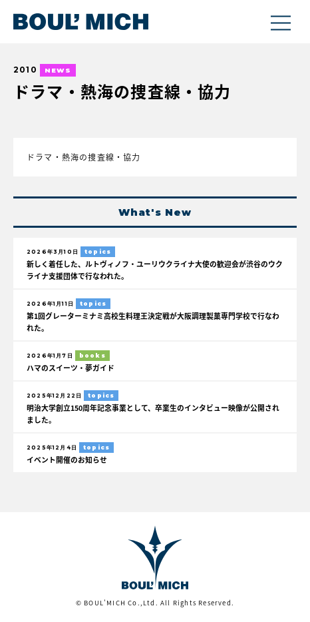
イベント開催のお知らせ (67, 459)
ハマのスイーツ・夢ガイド (70, 367)
